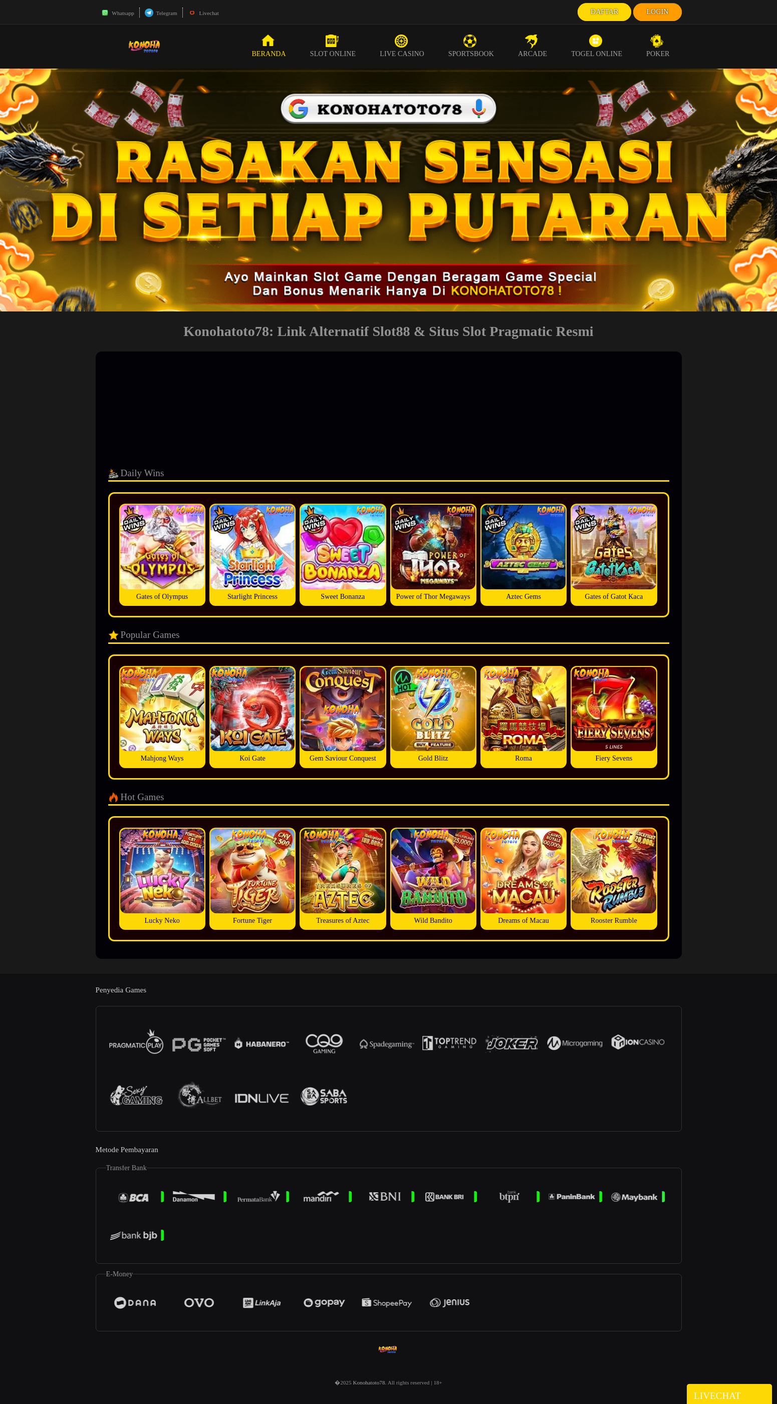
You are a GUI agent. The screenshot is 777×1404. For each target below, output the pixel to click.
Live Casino (402, 46)
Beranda (268, 46)
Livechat (203, 13)
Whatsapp (117, 13)
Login (657, 12)
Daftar (605, 12)
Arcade (532, 46)
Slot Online (333, 46)
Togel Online (596, 46)
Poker (657, 46)
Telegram (161, 13)
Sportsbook (471, 46)
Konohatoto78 (369, 1382)
